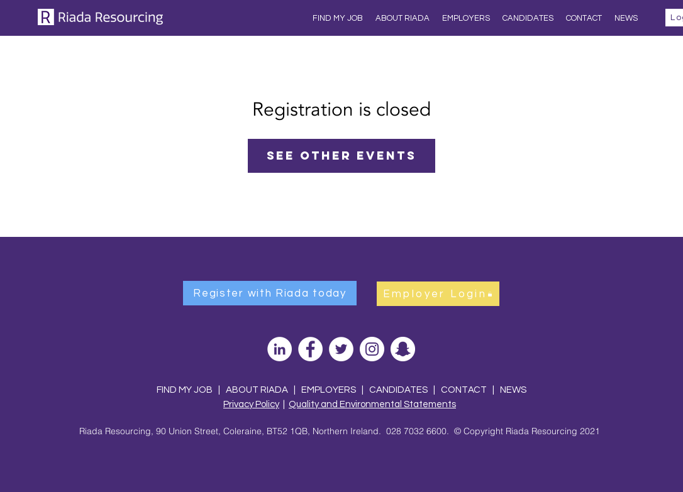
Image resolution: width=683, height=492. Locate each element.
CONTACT (465, 390)
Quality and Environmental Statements (372, 404)
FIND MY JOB (185, 390)
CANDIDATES (398, 390)
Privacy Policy (251, 404)
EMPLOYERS (328, 390)
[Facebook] (310, 349)
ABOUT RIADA (257, 390)
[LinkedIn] (279, 349)
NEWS (513, 390)
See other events (341, 155)
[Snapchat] (403, 349)
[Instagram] (372, 349)
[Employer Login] (438, 294)
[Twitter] (341, 349)
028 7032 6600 (416, 431)
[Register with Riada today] (270, 293)
